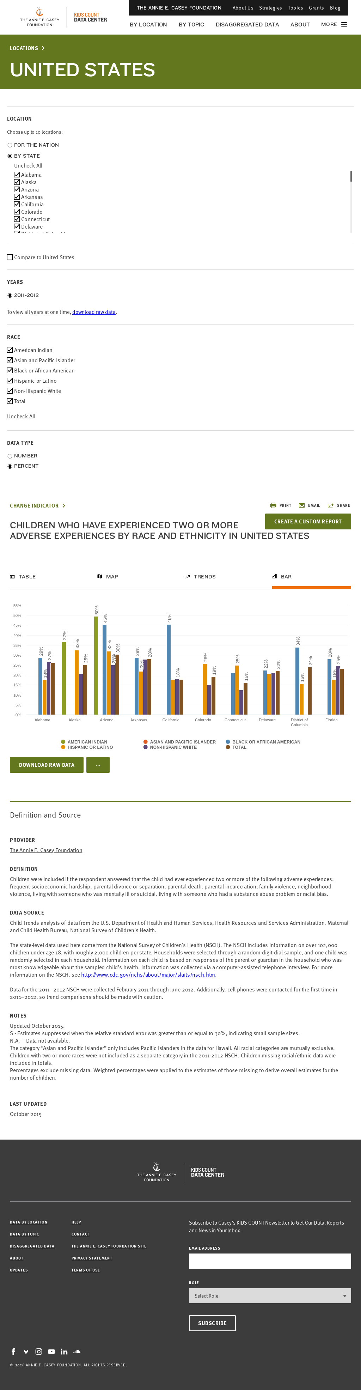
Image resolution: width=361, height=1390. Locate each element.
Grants (316, 7)
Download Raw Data (46, 765)
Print (280, 505)
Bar (286, 576)
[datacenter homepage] (90, 17)
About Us (243, 7)
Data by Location (28, 1222)
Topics (295, 7)
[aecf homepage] (40, 17)
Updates (19, 1270)
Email (309, 505)
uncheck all (28, 165)
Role (194, 1282)
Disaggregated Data (247, 24)
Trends (205, 576)
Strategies (270, 7)
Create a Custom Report (308, 521)
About (300, 24)
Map (112, 576)
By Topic (191, 24)
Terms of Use (86, 1270)
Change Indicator (34, 505)
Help (76, 1222)
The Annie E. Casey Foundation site (109, 1246)
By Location (148, 24)
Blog (335, 7)
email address (205, 1248)
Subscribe (212, 1323)
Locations (24, 48)
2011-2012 (26, 295)
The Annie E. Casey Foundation (179, 8)
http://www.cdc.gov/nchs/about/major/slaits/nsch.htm (148, 974)
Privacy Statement (92, 1258)
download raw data (94, 312)
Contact (81, 1234)
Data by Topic (24, 1234)
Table (27, 576)
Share (338, 505)
